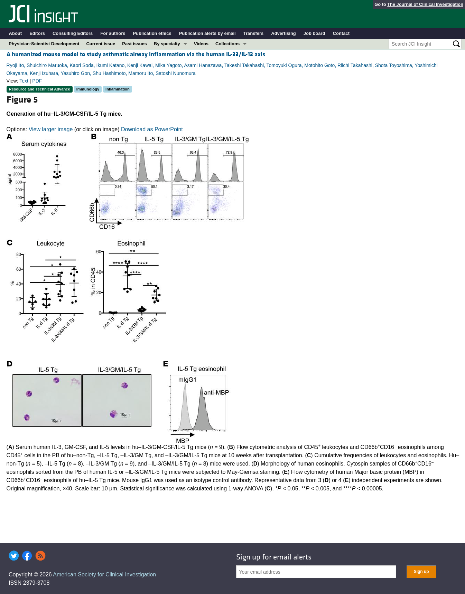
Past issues (134, 43)
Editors (37, 33)
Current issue (100, 43)
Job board (314, 33)
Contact (341, 33)
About (15, 33)
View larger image (51, 129)
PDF (37, 81)
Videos (201, 43)
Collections (227, 43)
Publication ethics (152, 33)
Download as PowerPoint (152, 129)
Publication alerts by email (207, 33)
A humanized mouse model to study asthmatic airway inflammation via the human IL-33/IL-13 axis (136, 54)
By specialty (167, 43)
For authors (112, 33)
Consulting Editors (73, 33)
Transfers (253, 33)
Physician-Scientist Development (44, 43)
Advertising (283, 33)
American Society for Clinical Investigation (104, 574)
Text (23, 81)
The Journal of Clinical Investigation (425, 4)
